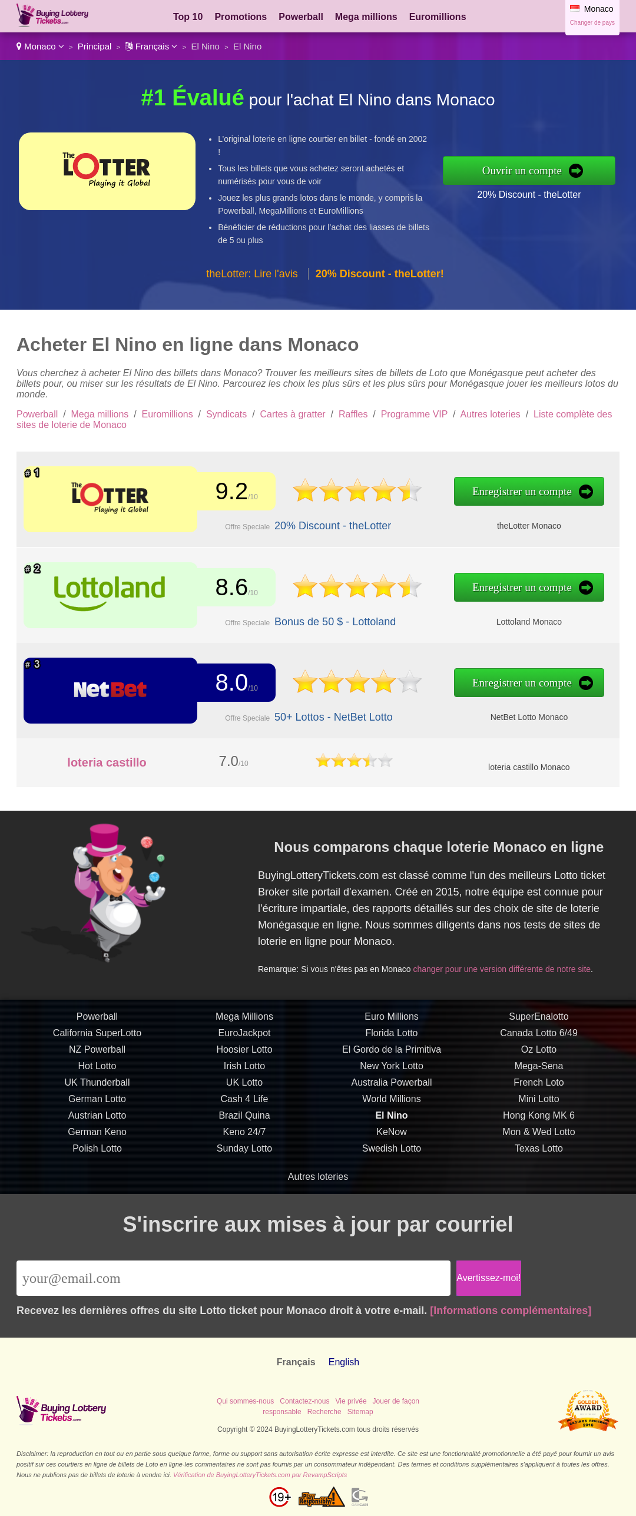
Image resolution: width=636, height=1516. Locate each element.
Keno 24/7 (244, 1167)
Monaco (40, 46)
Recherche (324, 1412)
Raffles (353, 414)
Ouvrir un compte (522, 170)
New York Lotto (391, 1101)
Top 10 (188, 17)
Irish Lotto (244, 1101)
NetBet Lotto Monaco (444, 710)
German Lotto (97, 1134)
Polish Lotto (97, 1183)
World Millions (391, 1134)
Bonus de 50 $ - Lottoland (296, 615)
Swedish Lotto (392, 1183)
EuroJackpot (244, 1068)
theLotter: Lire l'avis (252, 274)
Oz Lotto (538, 1084)
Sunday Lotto (244, 1183)
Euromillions (437, 17)
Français (151, 46)
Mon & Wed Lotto (538, 1167)
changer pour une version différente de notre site (521, 953)
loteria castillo (107, 762)
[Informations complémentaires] (510, 1310)
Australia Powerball (392, 1117)
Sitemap (360, 1412)
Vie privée (350, 1401)
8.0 (217, 684)
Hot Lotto (97, 1101)
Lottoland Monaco (444, 615)
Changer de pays (592, 22)
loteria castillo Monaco (529, 767)
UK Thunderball (97, 1117)
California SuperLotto (97, 1068)
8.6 (217, 589)
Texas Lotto (539, 1183)
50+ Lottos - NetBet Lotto (295, 710)
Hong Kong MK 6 (539, 1150)
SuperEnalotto (538, 1051)
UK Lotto (244, 1117)
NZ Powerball (97, 1084)
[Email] (233, 1278)
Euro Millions (392, 1051)
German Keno (97, 1167)
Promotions (240, 17)
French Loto (539, 1117)
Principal (95, 46)
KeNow (391, 1167)
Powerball (301, 17)
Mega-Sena (539, 1101)
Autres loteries (491, 414)
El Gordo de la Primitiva (391, 1084)
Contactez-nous (304, 1401)
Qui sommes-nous (245, 1401)
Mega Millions (244, 1051)
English (344, 1362)
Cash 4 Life (245, 1134)
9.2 (217, 493)
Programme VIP (414, 414)
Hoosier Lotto (244, 1084)
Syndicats (226, 414)
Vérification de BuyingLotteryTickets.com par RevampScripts (260, 1474)
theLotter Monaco (444, 519)
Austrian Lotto (97, 1150)
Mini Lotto (538, 1134)
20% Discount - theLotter (529, 195)
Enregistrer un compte (439, 493)
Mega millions (366, 17)
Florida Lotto (392, 1068)
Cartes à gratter (293, 414)
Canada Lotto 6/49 (539, 1068)
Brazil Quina (244, 1150)
